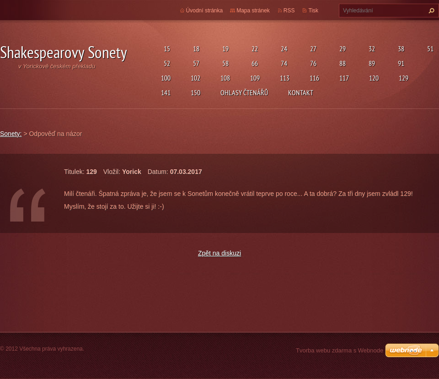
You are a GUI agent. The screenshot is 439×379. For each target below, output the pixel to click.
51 (429, 48)
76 (311, 63)
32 (370, 48)
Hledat (430, 10)
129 (403, 77)
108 (225, 77)
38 (399, 48)
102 (195, 77)
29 (341, 48)
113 (284, 77)
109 (255, 77)
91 (399, 63)
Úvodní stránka (204, 10)
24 (282, 48)
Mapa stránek (253, 10)
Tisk (313, 10)
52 (165, 63)
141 (166, 92)
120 (374, 77)
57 (194, 63)
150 (195, 92)
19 (224, 48)
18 (194, 48)
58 (224, 63)
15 (165, 48)
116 (314, 77)
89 (370, 63)
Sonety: (10, 133)
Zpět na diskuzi (219, 253)
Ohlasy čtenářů (244, 92)
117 (344, 77)
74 (282, 63)
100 (166, 77)
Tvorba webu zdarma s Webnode (339, 350)
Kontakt (300, 92)
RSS (289, 10)
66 (253, 63)
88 (341, 63)
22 (253, 48)
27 (311, 48)
